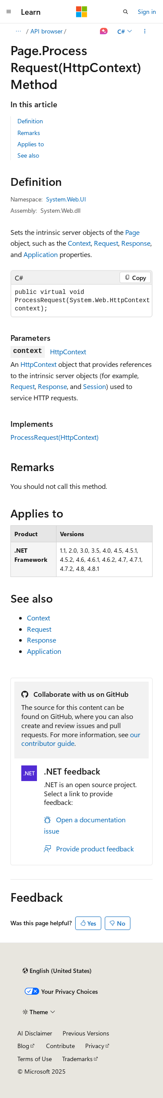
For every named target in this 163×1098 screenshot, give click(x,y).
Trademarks (77, 1059)
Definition (30, 121)
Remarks (28, 133)
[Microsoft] (81, 11)
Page (132, 232)
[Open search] (125, 12)
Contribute (60, 1046)
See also (28, 155)
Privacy (94, 1046)
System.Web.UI (66, 199)
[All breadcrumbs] (18, 31)
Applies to (30, 144)
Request (106, 242)
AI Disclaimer (34, 1033)
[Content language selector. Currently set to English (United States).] (57, 971)
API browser (46, 31)
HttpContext (68, 351)
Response (135, 242)
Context (79, 242)
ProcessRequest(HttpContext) (54, 437)
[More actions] (145, 31)
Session (94, 386)
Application (40, 254)
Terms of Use (34, 1059)
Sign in (147, 11)
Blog (23, 1046)
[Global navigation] (8, 12)
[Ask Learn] (104, 31)
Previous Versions (86, 1033)
